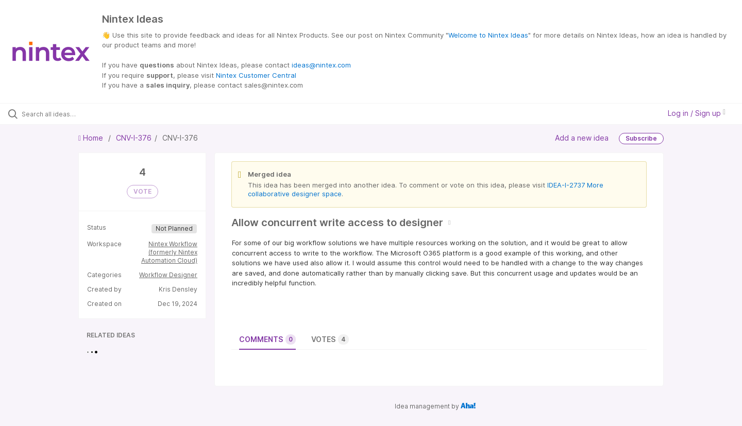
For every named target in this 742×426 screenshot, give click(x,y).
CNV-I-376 (133, 137)
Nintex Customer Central (256, 75)
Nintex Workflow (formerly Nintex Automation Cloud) (169, 252)
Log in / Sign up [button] (697, 113)
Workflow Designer (168, 275)
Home (91, 137)
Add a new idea (582, 137)
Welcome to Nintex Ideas (488, 35)
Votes (330, 339)
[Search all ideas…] (87, 114)
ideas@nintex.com (321, 65)
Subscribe (641, 138)
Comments (267, 339)
